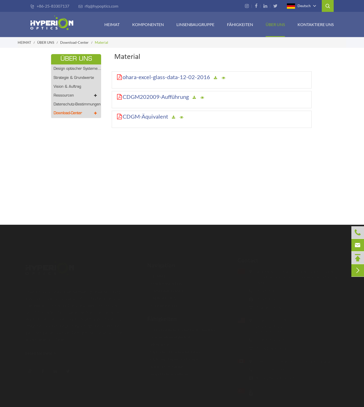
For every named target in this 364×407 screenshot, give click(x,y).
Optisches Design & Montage (174, 349)
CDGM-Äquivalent (145, 116)
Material (101, 42)
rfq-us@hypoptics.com (272, 348)
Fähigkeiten (162, 316)
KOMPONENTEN (148, 24)
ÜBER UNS (275, 24)
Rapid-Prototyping (165, 363)
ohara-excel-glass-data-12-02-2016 (166, 77)
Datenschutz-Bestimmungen (77, 104)
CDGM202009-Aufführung (156, 96)
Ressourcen (76, 96)
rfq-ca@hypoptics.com (272, 377)
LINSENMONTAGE (165, 288)
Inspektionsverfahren (167, 371)
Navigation (161, 262)
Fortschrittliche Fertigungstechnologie (182, 327)
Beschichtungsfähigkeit (169, 334)
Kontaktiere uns (316, 24)
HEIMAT (112, 24)
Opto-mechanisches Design (172, 356)
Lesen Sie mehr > (43, 353)
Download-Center (74, 42)
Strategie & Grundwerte (74, 78)
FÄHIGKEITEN (240, 24)
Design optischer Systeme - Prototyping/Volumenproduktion (77, 69)
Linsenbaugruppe (195, 24)
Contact (245, 260)
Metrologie (158, 342)
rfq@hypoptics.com (98, 6)
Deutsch (299, 6)
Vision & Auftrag (67, 87)
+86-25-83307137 (49, 6)
